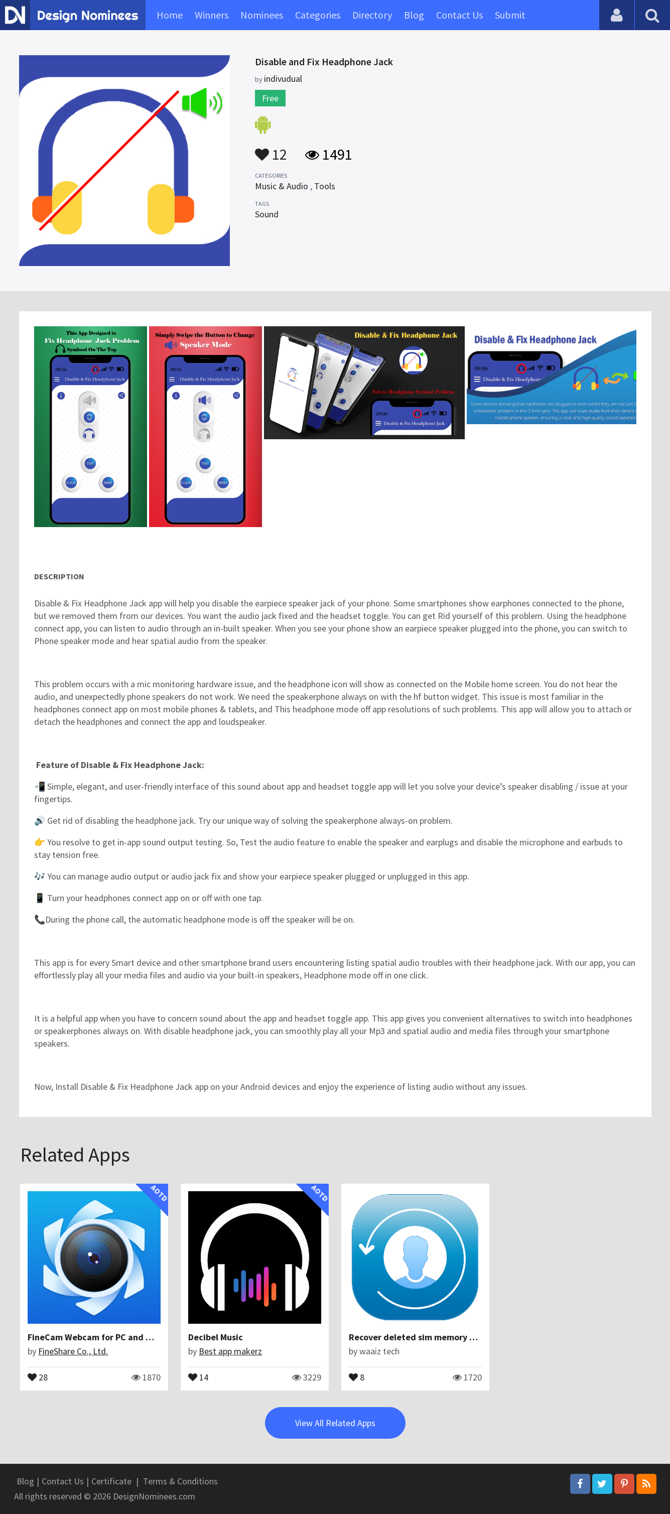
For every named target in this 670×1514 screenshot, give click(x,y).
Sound (267, 214)
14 (198, 1376)
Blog (414, 15)
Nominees (261, 15)
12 (271, 150)
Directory (372, 15)
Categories (317, 15)
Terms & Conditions (180, 1481)
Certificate (111, 1481)
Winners (211, 15)
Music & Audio (281, 186)
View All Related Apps (335, 1423)
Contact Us (459, 15)
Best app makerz (230, 1351)
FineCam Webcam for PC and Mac (95, 1337)
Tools (324, 186)
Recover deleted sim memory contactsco (431, 1337)
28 (38, 1376)
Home (170, 15)
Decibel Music (215, 1337)
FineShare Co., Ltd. (73, 1351)
